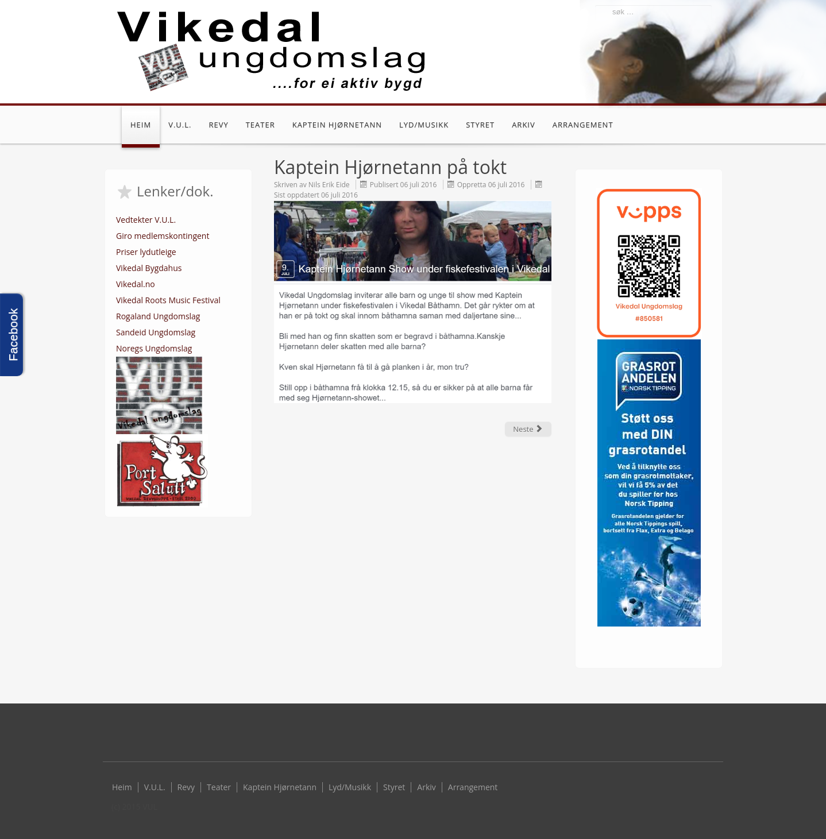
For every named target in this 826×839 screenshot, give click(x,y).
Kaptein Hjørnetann (337, 124)
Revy (218, 124)
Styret (480, 124)
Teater (260, 124)
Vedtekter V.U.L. (146, 219)
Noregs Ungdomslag (154, 348)
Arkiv (523, 124)
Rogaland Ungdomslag (158, 316)
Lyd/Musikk (424, 124)
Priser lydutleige (146, 251)
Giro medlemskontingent (162, 235)
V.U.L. (179, 124)
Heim (140, 124)
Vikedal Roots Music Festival (168, 300)
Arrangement (583, 124)
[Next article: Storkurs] (528, 429)
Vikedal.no (135, 284)
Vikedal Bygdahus (149, 267)
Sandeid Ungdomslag (155, 332)
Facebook (705, 126)
